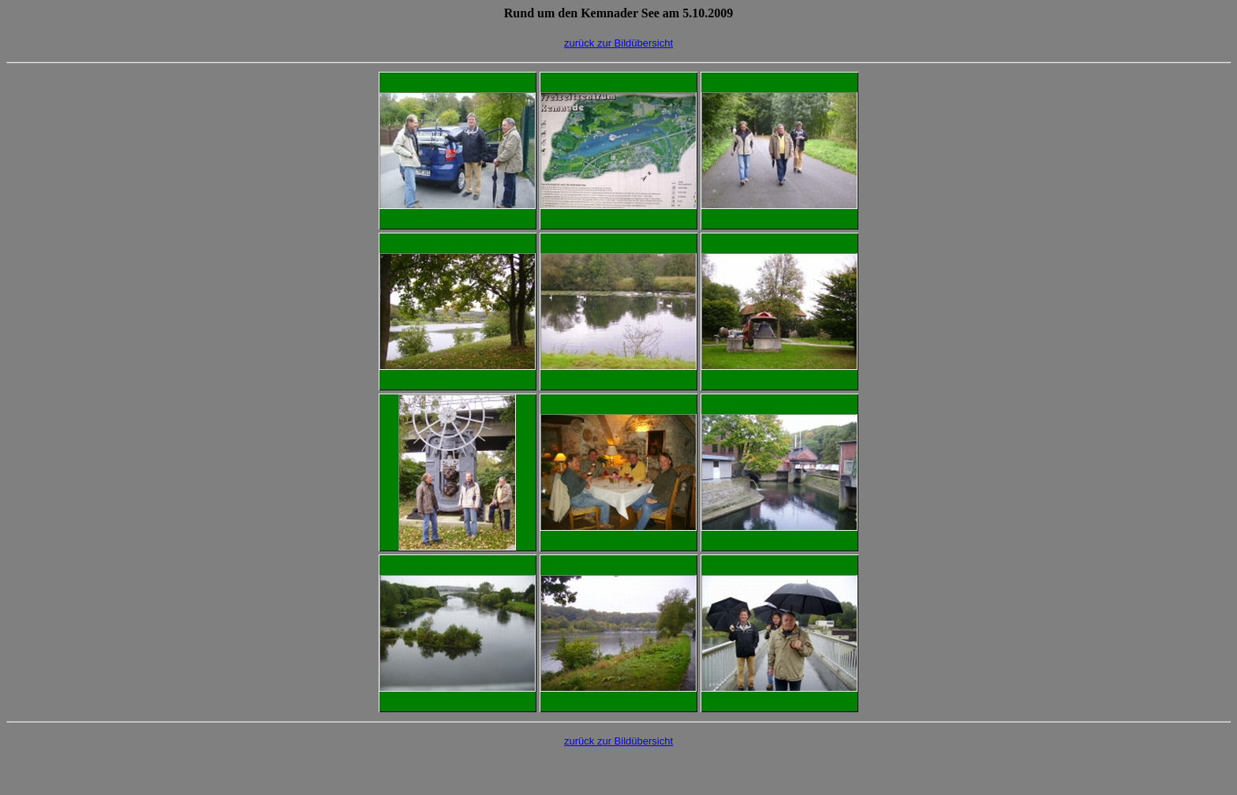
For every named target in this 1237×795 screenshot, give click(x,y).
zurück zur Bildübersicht (618, 43)
